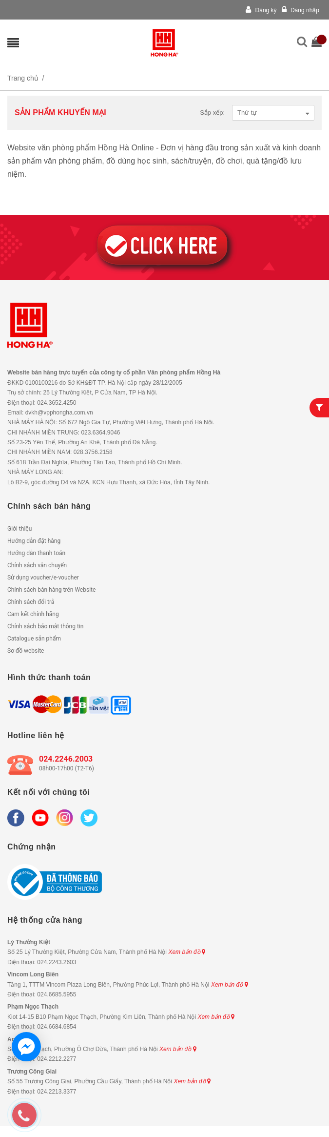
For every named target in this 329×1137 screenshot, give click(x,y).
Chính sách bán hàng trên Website (51, 589)
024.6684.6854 (56, 1026)
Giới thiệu (19, 528)
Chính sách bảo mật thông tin (45, 626)
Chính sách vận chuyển (37, 565)
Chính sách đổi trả (30, 602)
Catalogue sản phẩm (34, 638)
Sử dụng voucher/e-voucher (43, 577)
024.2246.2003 (66, 759)
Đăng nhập (300, 10)
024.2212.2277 (56, 1058)
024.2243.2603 (56, 962)
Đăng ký (261, 10)
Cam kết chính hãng (33, 614)
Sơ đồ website (25, 650)
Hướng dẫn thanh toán (36, 553)
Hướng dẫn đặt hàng (33, 540)
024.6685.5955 (56, 994)
